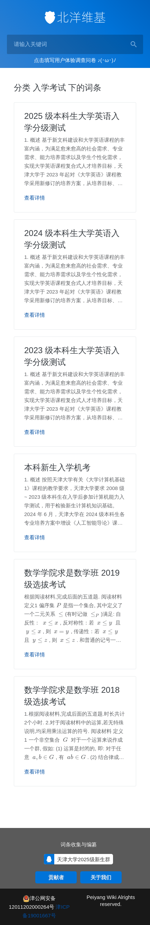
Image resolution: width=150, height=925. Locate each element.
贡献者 (56, 877)
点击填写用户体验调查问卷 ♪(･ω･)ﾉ (75, 60)
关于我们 (101, 877)
